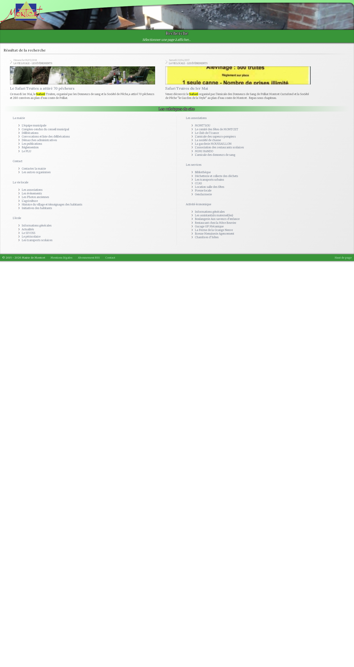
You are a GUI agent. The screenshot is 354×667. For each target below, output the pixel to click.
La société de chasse (208, 141)
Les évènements (32, 194)
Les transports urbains (209, 180)
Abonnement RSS (89, 258)
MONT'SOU (202, 126)
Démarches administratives (39, 141)
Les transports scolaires (37, 241)
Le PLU (26, 152)
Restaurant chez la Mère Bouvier (215, 223)
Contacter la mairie (34, 169)
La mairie (19, 119)
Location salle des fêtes (209, 188)
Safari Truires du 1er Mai (186, 89)
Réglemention (30, 148)
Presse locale (203, 191)
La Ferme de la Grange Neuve (214, 231)
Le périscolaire (31, 237)
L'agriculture (30, 201)
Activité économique (198, 205)
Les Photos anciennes (35, 198)
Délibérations (30, 133)
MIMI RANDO (204, 152)
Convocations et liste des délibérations (46, 137)
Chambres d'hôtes (207, 238)
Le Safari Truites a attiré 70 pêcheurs (42, 89)
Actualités (28, 230)
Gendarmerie (203, 195)
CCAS (198, 184)
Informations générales (36, 226)
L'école (17, 219)
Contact (17, 162)
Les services (193, 166)
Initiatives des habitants (37, 209)
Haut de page (343, 258)
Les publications (32, 145)
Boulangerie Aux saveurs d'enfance (217, 220)
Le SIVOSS (28, 234)
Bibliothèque (203, 173)
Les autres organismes (36, 173)
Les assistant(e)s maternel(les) (214, 216)
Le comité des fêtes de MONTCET (216, 130)
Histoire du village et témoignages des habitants (52, 205)
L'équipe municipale (34, 126)
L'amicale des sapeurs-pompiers (215, 137)
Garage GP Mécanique (209, 227)
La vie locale (20, 183)
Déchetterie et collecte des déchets (216, 177)
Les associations (32, 190)
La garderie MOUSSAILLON (213, 145)
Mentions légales (61, 258)
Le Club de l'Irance (207, 133)
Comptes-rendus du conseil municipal (45, 130)
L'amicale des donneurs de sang (215, 155)
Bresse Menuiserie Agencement (214, 234)
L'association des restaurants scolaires (219, 148)
